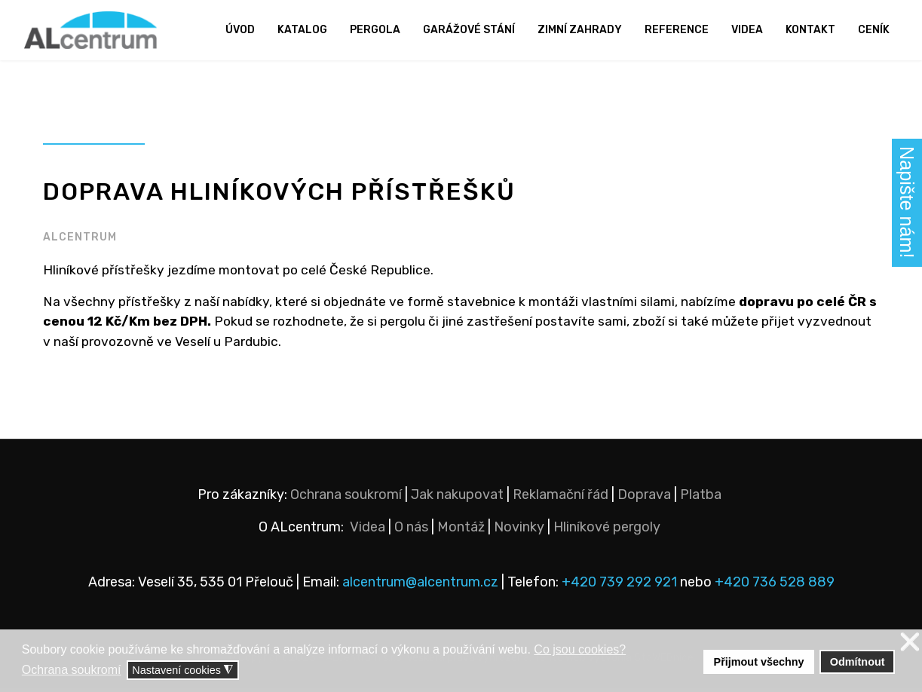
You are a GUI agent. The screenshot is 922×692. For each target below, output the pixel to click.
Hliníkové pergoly (606, 530)
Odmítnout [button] (857, 662)
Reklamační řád (560, 498)
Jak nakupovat (457, 498)
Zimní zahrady (580, 29)
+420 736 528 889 (775, 585)
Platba (700, 498)
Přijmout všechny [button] (759, 662)
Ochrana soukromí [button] (71, 669)
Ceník (874, 29)
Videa (747, 29)
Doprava (644, 498)
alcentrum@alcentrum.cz (421, 585)
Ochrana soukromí (346, 498)
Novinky (519, 530)
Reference (677, 29)
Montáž (461, 530)
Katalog (302, 29)
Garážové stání (469, 29)
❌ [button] (909, 642)
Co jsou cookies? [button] (580, 649)
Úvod (240, 29)
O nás (411, 530)
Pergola (375, 29)
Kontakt (810, 29)
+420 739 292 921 (619, 585)
